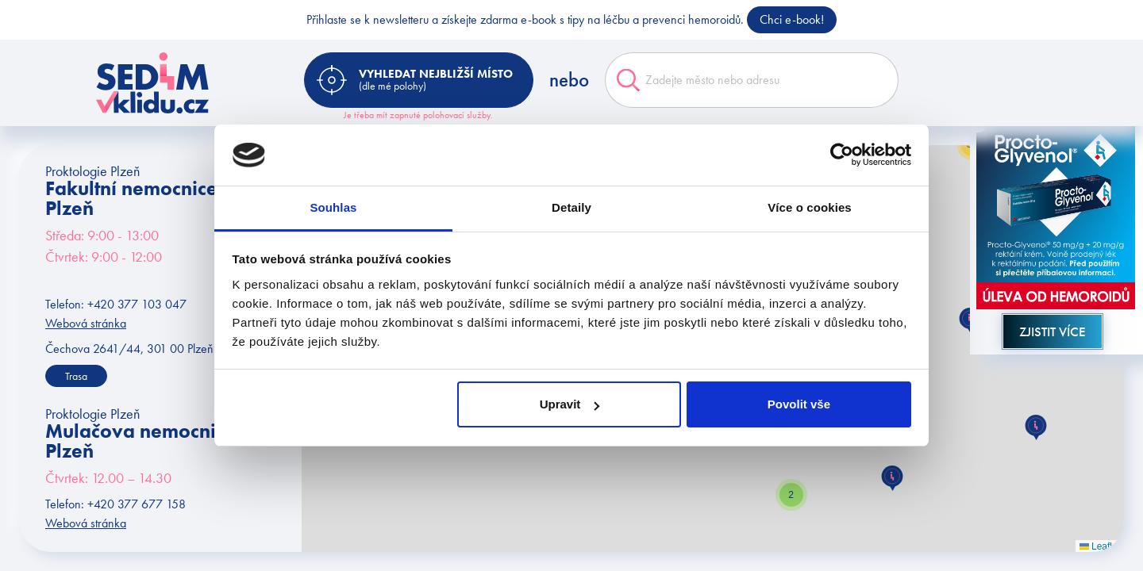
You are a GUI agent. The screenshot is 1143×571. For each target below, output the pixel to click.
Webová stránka (85, 323)
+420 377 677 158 (136, 504)
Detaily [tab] (571, 207)
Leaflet (1100, 546)
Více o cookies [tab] (810, 207)
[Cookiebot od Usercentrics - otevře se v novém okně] (841, 155)
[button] (892, 478)
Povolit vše (799, 404)
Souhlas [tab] (333, 207)
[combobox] (752, 80)
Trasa (76, 376)
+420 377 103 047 (137, 304)
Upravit (570, 404)
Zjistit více (1052, 331)
